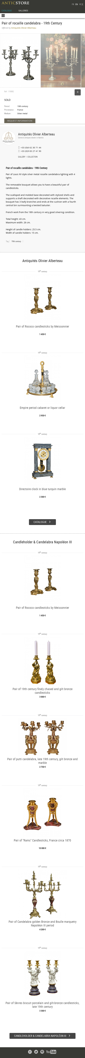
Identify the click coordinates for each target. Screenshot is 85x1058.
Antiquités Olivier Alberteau (36, 134)
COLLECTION (32, 157)
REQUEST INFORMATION (19, 120)
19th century (16, 241)
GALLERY (21, 157)
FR (73, 4)
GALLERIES (23, 10)
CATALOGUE (7, 10)
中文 (81, 4)
